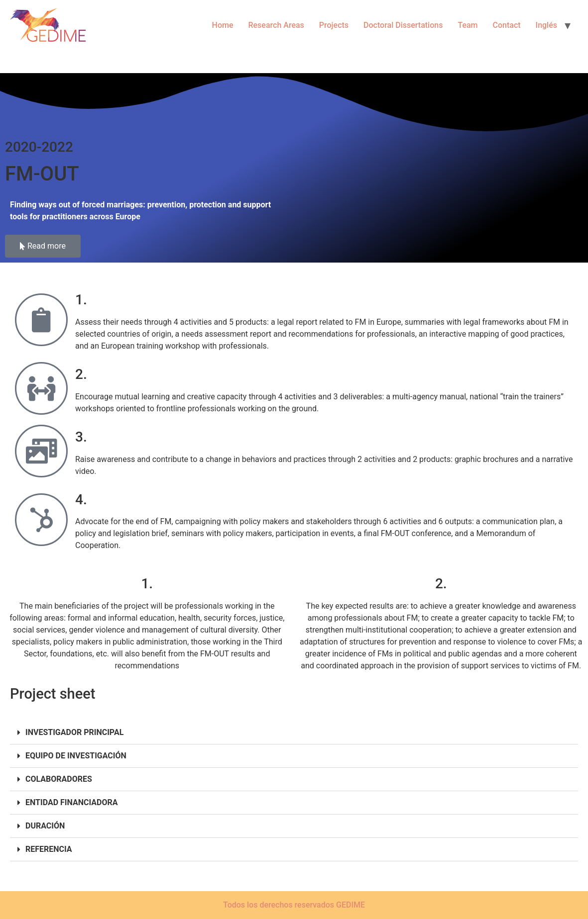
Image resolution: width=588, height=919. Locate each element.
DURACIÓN (45, 825)
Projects (334, 25)
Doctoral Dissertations (403, 25)
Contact (507, 25)
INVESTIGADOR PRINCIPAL (74, 732)
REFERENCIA (48, 849)
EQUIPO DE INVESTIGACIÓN (75, 755)
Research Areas (276, 25)
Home (223, 25)
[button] (294, 732)
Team (467, 25)
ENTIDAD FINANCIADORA (71, 802)
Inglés (546, 25)
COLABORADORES (58, 779)
